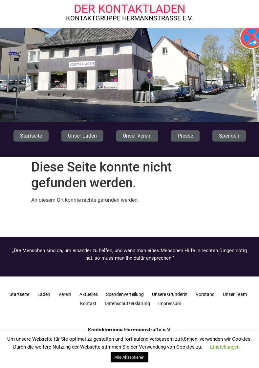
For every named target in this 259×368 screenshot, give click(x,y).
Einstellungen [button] (225, 347)
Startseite (19, 294)
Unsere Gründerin (169, 294)
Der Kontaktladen (129, 9)
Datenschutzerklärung (127, 303)
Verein (64, 294)
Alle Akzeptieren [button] (129, 357)
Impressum (169, 303)
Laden (43, 294)
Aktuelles (88, 294)
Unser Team (235, 294)
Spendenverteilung (125, 294)
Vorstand (205, 294)
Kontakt (88, 303)
